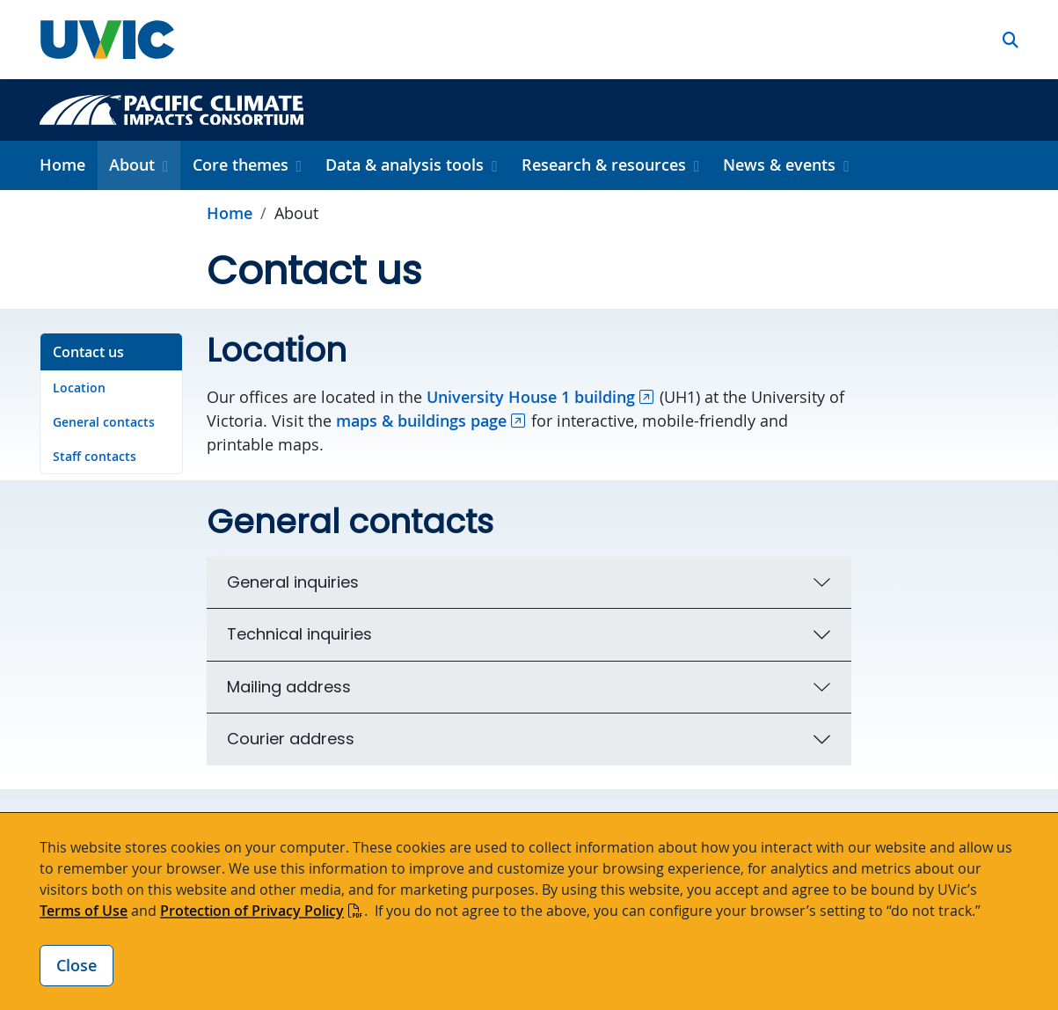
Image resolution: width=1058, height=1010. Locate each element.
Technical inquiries (299, 634)
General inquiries (293, 582)
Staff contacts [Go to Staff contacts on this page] (94, 456)
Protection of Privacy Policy (252, 910)
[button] (1010, 40)
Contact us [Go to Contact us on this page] (88, 352)
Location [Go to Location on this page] (79, 387)
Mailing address (289, 687)
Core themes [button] (240, 164)
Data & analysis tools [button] (404, 164)
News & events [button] (779, 164)
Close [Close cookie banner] (76, 965)
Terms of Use (84, 910)
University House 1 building (531, 396)
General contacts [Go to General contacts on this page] (104, 422)
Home (62, 164)
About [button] (132, 164)
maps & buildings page (421, 420)
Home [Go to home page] (229, 212)
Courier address (290, 739)
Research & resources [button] (604, 164)
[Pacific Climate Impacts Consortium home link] (171, 108)
